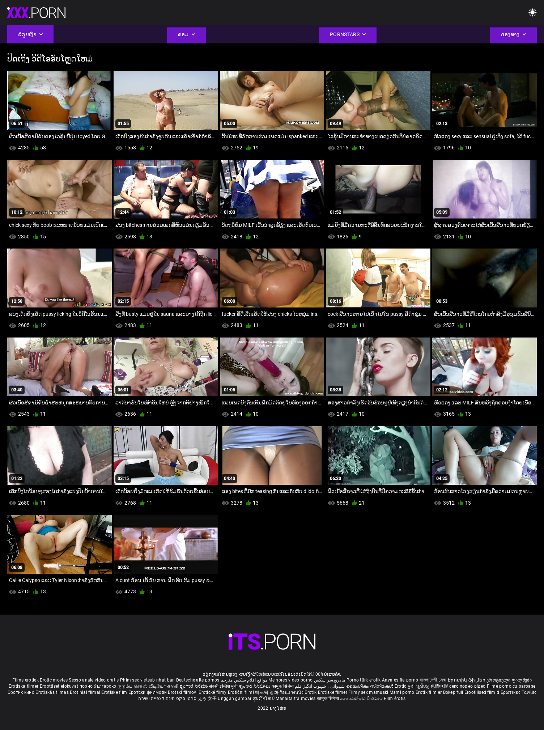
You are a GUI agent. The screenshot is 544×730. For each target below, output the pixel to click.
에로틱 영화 (267, 692)
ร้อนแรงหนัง (292, 692)
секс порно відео (467, 686)
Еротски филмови (148, 692)
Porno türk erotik (364, 680)
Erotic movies (54, 680)
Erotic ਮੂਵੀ (405, 686)
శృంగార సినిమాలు (255, 686)
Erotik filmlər (429, 692)
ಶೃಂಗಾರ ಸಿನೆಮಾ (194, 686)
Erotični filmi (241, 692)
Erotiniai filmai (85, 692)
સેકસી (172, 686)
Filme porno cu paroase (511, 686)
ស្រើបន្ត (423, 686)
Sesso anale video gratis (94, 680)
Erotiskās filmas (52, 692)
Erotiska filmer (24, 686)
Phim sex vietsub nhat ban (147, 680)
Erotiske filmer (333, 692)
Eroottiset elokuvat (60, 686)
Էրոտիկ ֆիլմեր (467, 680)
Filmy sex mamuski (368, 692)
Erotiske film (114, 692)
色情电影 (440, 686)
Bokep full (453, 692)
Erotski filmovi (183, 692)
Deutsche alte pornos (198, 680)
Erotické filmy (213, 692)
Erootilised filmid (482, 692)
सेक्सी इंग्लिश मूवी (223, 686)
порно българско (98, 686)
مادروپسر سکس (329, 680)
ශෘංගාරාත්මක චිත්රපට (362, 698)
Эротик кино (22, 692)
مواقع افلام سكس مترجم (244, 680)
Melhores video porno (290, 680)
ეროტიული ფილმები (509, 680)
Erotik (311, 692)
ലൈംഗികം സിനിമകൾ (370, 686)
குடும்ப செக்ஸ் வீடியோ (142, 686)
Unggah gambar (235, 698)
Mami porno (402, 692)
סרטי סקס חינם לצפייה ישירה (167, 698)
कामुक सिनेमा (283, 686)
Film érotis (394, 698)
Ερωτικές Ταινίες (519, 692)
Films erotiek (25, 680)
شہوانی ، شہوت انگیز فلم (320, 686)
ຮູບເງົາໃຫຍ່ (264, 698)
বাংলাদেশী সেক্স (433, 680)
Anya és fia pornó (400, 680)
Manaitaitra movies (296, 698)
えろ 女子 (207, 698)
